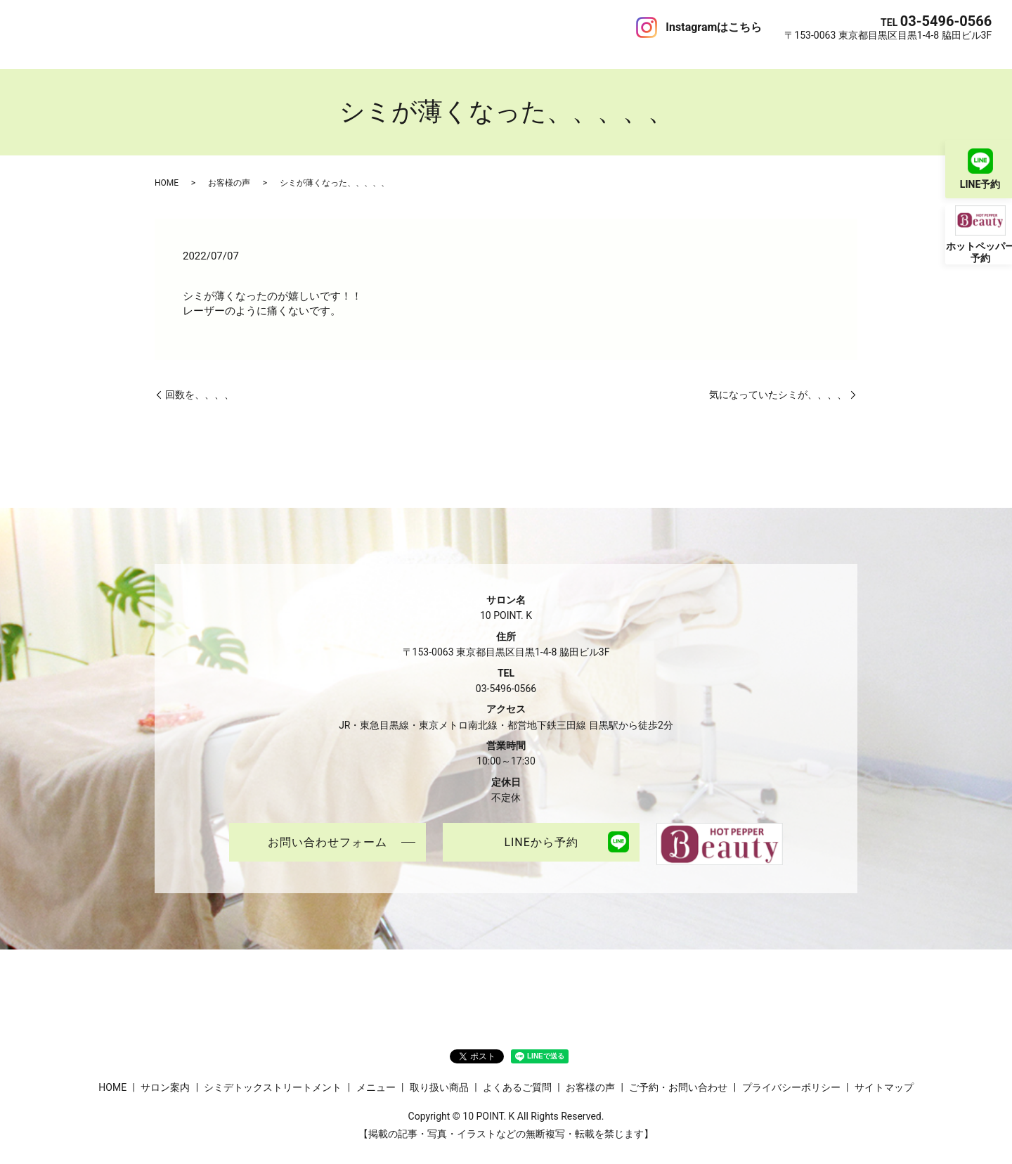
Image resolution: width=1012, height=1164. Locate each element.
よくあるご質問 (422, 26)
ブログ (539, 26)
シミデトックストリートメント (188, 26)
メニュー (288, 26)
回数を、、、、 (199, 379)
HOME (35, 26)
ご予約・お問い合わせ (614, 26)
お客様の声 (491, 26)
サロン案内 (83, 26)
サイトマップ (884, 1073)
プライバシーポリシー (791, 1073)
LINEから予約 (541, 829)
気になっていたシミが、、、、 (778, 379)
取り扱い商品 (346, 26)
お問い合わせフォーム (327, 829)
